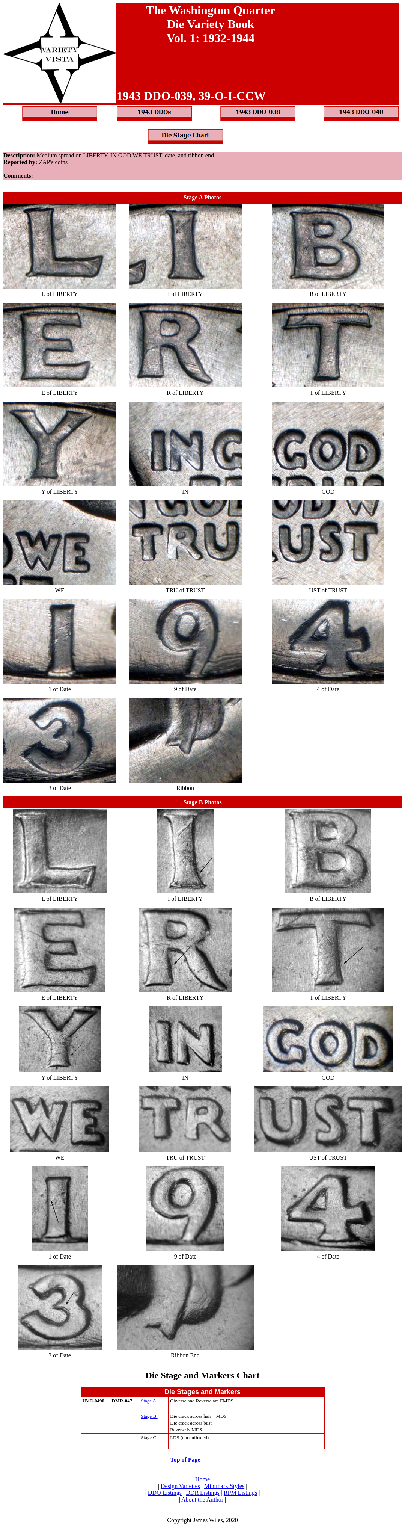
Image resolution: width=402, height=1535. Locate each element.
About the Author (202, 1499)
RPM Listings (240, 1493)
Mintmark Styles (224, 1486)
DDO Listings (165, 1493)
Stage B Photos (202, 802)
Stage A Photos (202, 197)
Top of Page (185, 1459)
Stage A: (149, 1401)
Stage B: (149, 1416)
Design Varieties (180, 1486)
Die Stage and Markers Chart (203, 1375)
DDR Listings (202, 1493)
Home (202, 1479)
